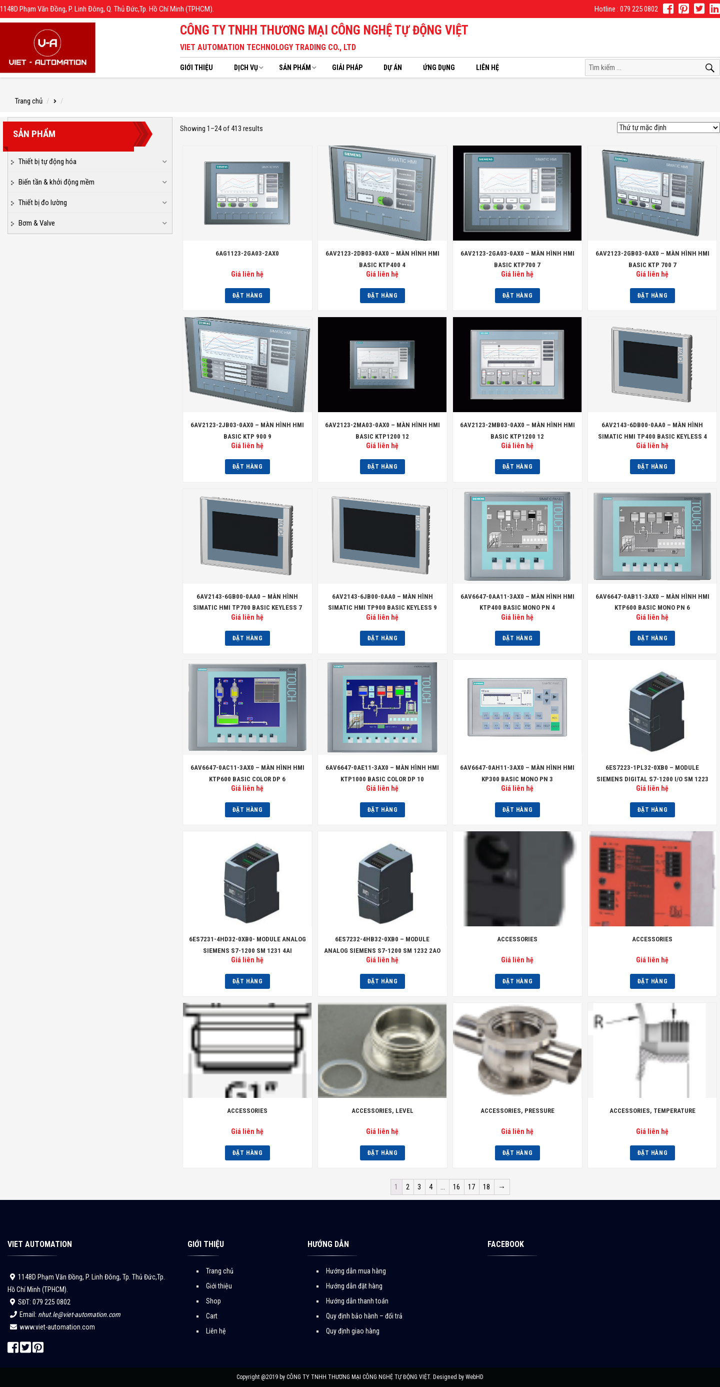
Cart (212, 1316)
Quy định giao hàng (353, 1331)
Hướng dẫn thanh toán (357, 1301)
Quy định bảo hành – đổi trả (364, 1316)
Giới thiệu (196, 68)
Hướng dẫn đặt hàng (354, 1286)
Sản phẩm (295, 68)
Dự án (393, 68)
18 (486, 1186)
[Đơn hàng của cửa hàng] (668, 127)
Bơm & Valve (36, 223)
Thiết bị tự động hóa (47, 161)
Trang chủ (28, 101)
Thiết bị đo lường (42, 202)
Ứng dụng (439, 68)
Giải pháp (347, 68)
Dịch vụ (246, 68)
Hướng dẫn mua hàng (356, 1271)
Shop (213, 1301)
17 (471, 1186)
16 (456, 1186)
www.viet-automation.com (57, 1327)
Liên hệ (487, 68)
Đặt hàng (247, 295)
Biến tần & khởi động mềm (56, 182)
